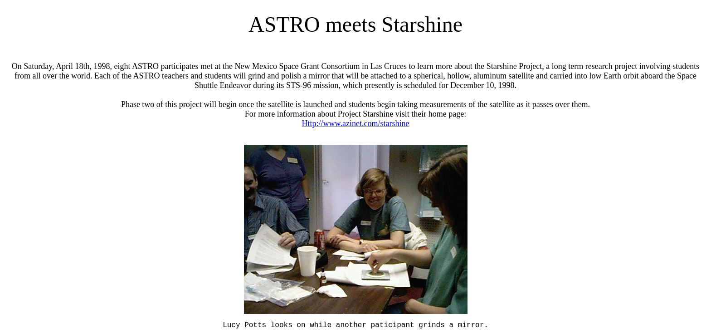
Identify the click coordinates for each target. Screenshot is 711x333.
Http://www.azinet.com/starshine (355, 123)
